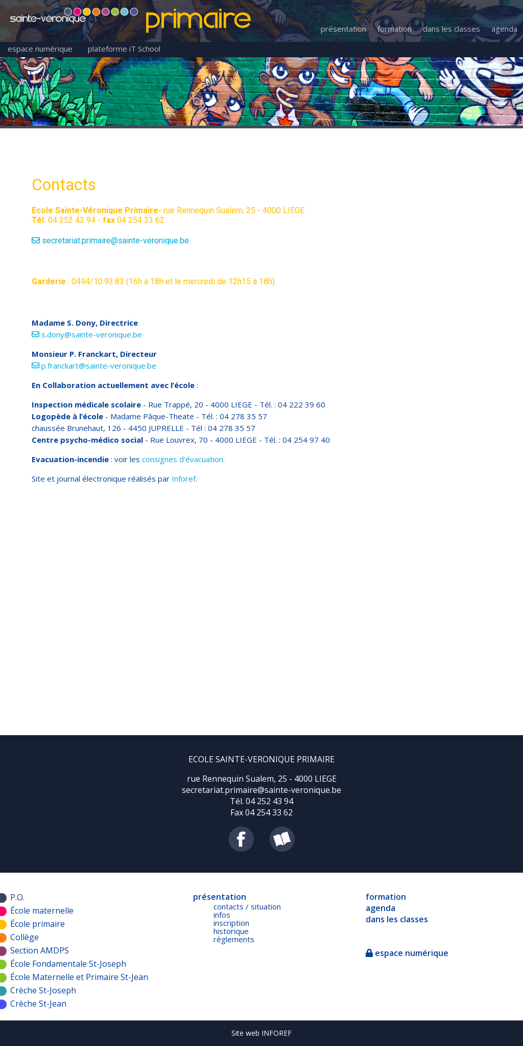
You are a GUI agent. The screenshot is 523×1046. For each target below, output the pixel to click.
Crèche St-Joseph (43, 990)
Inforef (184, 478)
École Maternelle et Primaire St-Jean (79, 977)
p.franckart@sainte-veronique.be (94, 365)
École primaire (37, 923)
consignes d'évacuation (181, 459)
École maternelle (42, 910)
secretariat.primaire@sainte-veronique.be (110, 240)
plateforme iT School (124, 48)
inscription (231, 923)
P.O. (17, 897)
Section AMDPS (39, 950)
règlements (233, 939)
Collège (24, 937)
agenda (504, 29)
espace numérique (40, 48)
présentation (343, 29)
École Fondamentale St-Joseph (68, 963)
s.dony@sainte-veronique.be (87, 334)
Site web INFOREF (261, 1033)
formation (394, 29)
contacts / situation (247, 906)
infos (221, 914)
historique (231, 931)
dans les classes (451, 29)
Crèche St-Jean (38, 1003)
